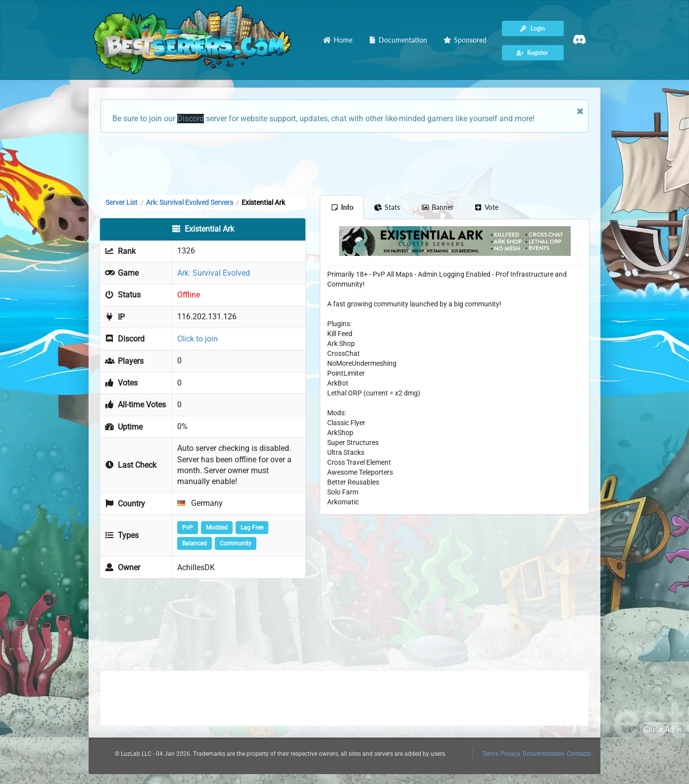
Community (235, 543)
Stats (387, 207)
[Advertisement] (344, 163)
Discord (190, 118)
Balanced (194, 543)
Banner (437, 207)
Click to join (197, 338)
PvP (187, 527)
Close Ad (664, 729)
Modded (217, 527)
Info (341, 207)
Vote (486, 207)
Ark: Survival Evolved (213, 273)
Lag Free (252, 527)
